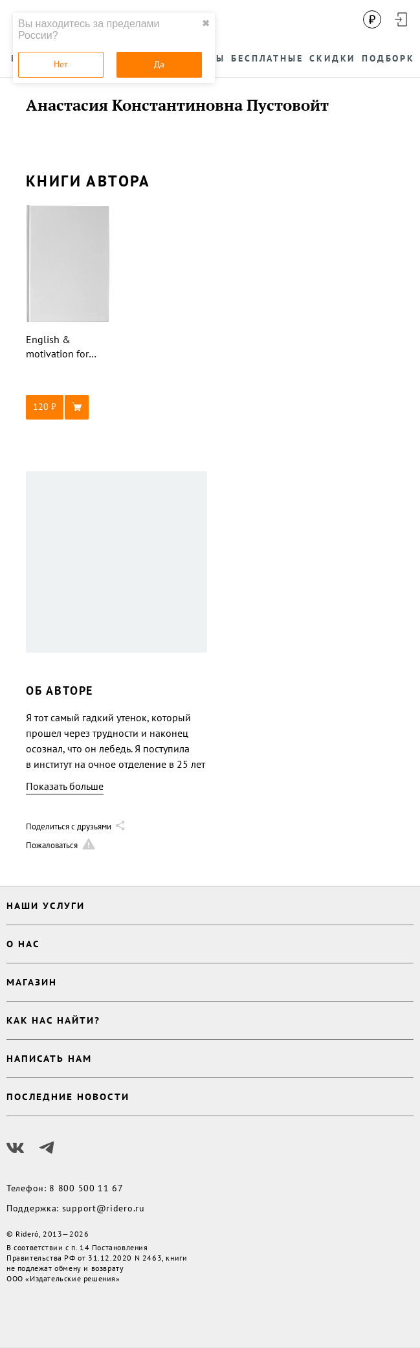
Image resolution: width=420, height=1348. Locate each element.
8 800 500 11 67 (86, 1188)
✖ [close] (206, 23)
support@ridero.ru (103, 1208)
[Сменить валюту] (372, 19)
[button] (68, 407)
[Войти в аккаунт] (400, 19)
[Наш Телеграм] (47, 1148)
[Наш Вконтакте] (15, 1148)
